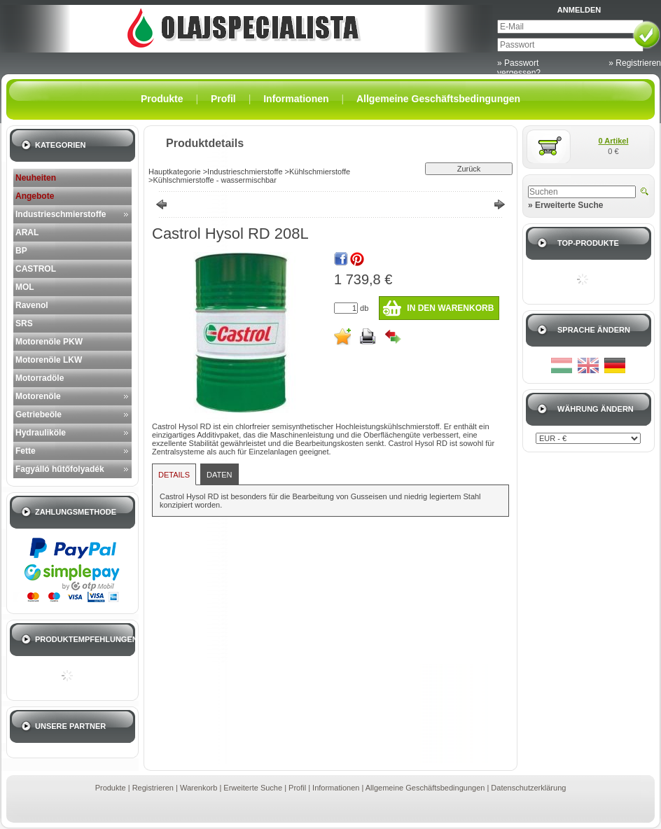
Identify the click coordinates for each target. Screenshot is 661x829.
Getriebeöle (38, 414)
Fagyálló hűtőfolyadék (59, 469)
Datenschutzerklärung (528, 787)
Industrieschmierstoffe (60, 214)
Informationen (335, 787)
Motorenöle (38, 396)
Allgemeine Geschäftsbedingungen (425, 787)
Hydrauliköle (40, 433)
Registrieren (153, 787)
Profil (297, 787)
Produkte (110, 787)
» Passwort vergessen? (519, 68)
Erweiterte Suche (252, 787)
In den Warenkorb (450, 308)
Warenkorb (198, 787)
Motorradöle (39, 378)
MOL (24, 287)
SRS (24, 323)
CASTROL (35, 269)
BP (21, 251)
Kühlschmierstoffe (319, 171)
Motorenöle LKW (48, 360)
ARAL (27, 232)
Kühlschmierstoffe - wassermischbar (214, 180)
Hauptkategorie (174, 171)
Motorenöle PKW (49, 342)
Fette (25, 451)
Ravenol (31, 305)
